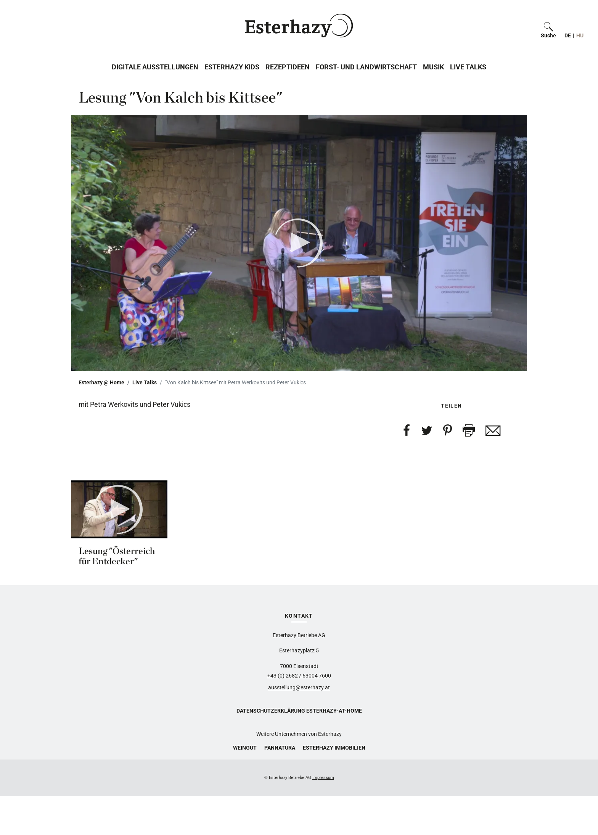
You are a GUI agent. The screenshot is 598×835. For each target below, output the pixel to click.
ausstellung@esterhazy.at (299, 687)
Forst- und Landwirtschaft (366, 67)
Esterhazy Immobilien (334, 748)
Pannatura (279, 748)
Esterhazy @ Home (101, 382)
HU (580, 35)
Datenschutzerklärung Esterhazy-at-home (299, 711)
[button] (548, 25)
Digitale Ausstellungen (155, 67)
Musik (433, 67)
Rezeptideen (287, 67)
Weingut (245, 748)
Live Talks (468, 67)
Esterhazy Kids (231, 67)
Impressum (323, 777)
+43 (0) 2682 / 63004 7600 (299, 676)
